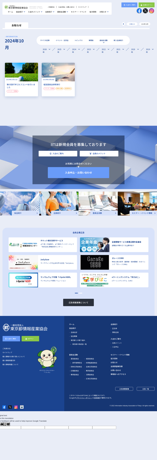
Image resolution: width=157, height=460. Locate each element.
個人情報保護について (10, 364)
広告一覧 (146, 389)
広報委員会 (75, 370)
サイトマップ (82, 7)
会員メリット (117, 343)
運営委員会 (75, 359)
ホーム (10, 12)
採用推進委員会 (91, 363)
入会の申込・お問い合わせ (66, 7)
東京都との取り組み (78, 340)
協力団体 (93, 12)
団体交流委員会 (76, 366)
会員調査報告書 (117, 366)
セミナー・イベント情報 (120, 354)
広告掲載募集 (124, 389)
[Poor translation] (7, 424)
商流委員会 (90, 370)
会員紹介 (48, 12)
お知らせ (102, 12)
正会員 (114, 328)
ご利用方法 (51, 7)
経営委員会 (90, 359)
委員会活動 (61, 12)
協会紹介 (19, 12)
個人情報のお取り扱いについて (13, 356)
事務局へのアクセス (118, 374)
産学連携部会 (77, 363)
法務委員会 (90, 374)
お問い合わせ (116, 370)
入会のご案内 (116, 339)
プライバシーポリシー (84, 398)
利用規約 (97, 398)
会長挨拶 (74, 332)
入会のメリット (34, 12)
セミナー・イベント (78, 12)
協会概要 (74, 336)
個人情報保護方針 (8, 360)
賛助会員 (115, 332)
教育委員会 (75, 374)
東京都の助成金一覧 (79, 344)
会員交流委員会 (91, 366)
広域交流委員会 (91, 378)
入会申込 (115, 347)
